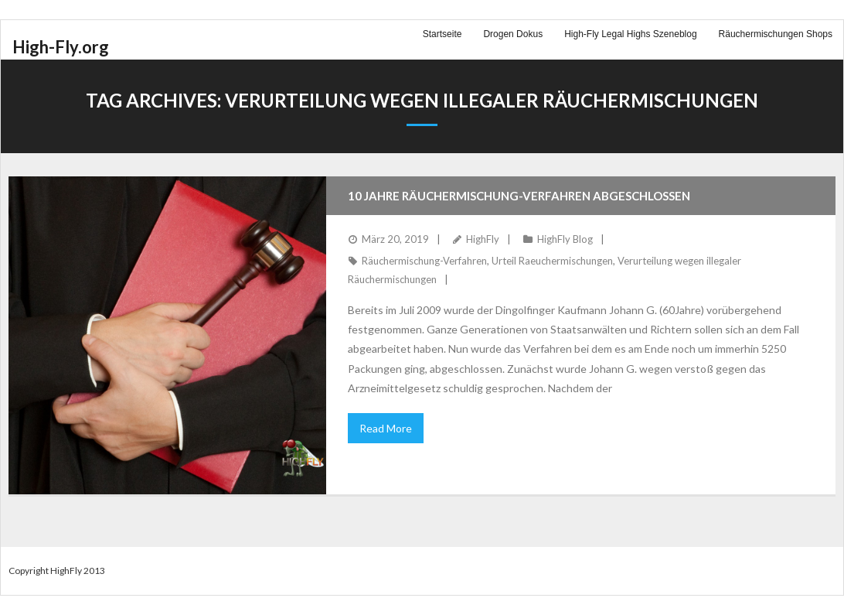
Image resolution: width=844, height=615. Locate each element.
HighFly (482, 239)
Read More (385, 428)
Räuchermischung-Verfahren (424, 261)
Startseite (442, 34)
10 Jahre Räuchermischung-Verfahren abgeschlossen (519, 196)
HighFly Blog (565, 239)
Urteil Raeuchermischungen (552, 261)
